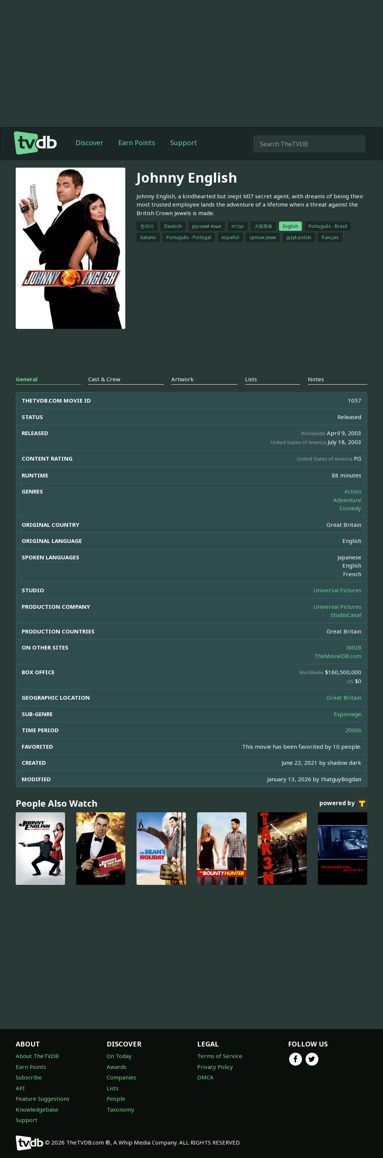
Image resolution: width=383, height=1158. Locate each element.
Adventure (347, 500)
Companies (121, 1077)
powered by (343, 803)
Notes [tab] (316, 379)
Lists (113, 1088)
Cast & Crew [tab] (104, 379)
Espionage (347, 714)
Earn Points (136, 142)
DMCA (205, 1077)
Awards (116, 1066)
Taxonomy (120, 1109)
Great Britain (344, 697)
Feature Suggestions (43, 1098)
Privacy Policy (215, 1066)
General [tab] (26, 379)
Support (183, 142)
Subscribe (29, 1077)
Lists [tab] (251, 379)
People (116, 1098)
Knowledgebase (37, 1109)
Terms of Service (219, 1056)
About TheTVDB (37, 1056)
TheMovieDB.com (337, 656)
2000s (353, 730)
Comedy (350, 508)
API (20, 1088)
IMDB (353, 647)
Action (352, 491)
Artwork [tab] (182, 379)
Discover (89, 142)
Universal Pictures (337, 590)
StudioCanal (346, 614)
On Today (119, 1056)
